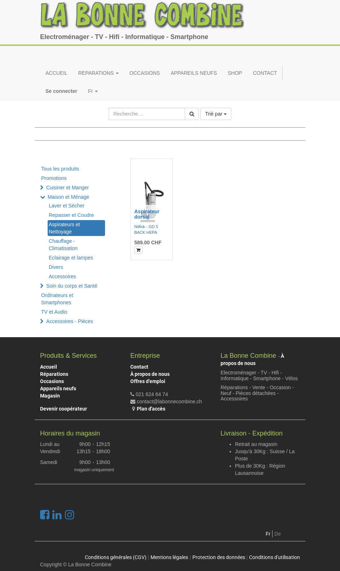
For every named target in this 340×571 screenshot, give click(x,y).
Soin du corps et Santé (71, 286)
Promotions (54, 178)
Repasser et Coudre (71, 215)
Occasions (52, 381)
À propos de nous (150, 374)
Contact (139, 367)
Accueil (48, 367)
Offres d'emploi (147, 381)
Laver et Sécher (66, 206)
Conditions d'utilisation (274, 557)
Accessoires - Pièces (69, 321)
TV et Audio (54, 312)
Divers (56, 267)
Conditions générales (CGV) (116, 557)
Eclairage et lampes (71, 258)
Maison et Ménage (68, 197)
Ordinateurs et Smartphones (57, 298)
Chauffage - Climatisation (63, 244)
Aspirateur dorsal (147, 214)
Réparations (54, 374)
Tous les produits (60, 169)
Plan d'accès (151, 409)
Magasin (50, 396)
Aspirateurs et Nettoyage (64, 228)
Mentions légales (169, 557)
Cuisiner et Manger (67, 187)
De (277, 534)
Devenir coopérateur (63, 409)
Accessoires (62, 276)
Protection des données (218, 557)
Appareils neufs (58, 388)
